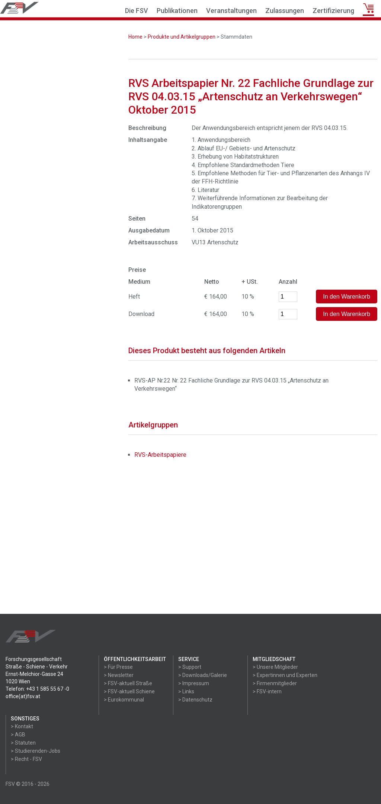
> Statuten (23, 743)
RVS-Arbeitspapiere (160, 454)
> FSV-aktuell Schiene (129, 691)
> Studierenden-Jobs (35, 751)
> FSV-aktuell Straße (128, 683)
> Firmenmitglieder (275, 683)
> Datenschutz (195, 700)
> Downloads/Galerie (202, 675)
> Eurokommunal (124, 700)
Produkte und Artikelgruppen (181, 37)
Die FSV (136, 10)
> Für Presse (118, 667)
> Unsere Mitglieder (275, 667)
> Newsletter (119, 675)
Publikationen (177, 10)
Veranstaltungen (231, 10)
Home (135, 37)
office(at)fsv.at (23, 696)
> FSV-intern (267, 691)
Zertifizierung (333, 10)
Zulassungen (284, 10)
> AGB (18, 735)
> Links (186, 691)
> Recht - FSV (26, 759)
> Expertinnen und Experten (285, 675)
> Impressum (193, 683)
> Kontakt (22, 726)
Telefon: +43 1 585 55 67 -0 (37, 689)
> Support (189, 667)
